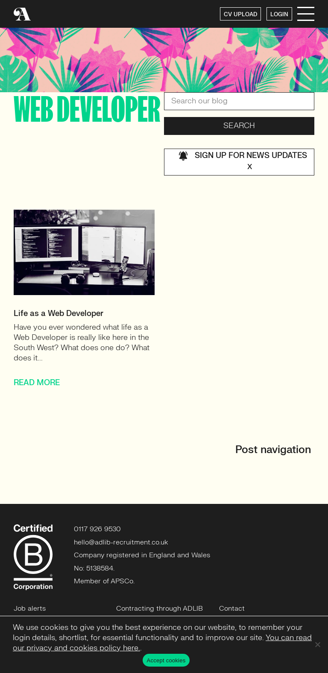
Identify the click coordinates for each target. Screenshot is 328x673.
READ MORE (37, 383)
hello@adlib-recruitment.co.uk (121, 542)
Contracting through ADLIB (159, 608)
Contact (232, 608)
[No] (317, 644)
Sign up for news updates (243, 162)
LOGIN (279, 14)
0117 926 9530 (97, 529)
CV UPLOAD (240, 14)
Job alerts (30, 608)
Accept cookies (166, 660)
